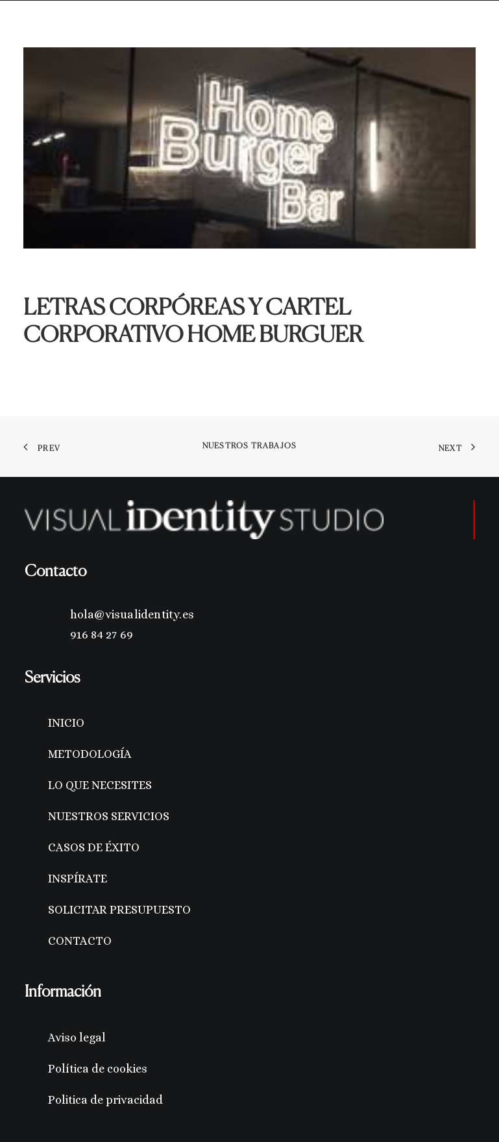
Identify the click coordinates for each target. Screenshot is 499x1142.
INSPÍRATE (77, 878)
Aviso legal (77, 1037)
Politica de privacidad (105, 1099)
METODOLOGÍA (90, 753)
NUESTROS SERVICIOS (108, 816)
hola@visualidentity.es (132, 614)
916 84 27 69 (101, 634)
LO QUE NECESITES (100, 785)
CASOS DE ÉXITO (94, 847)
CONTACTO (80, 940)
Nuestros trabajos (249, 446)
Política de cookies (97, 1068)
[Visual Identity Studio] (54, 31)
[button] (469, 31)
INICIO (66, 722)
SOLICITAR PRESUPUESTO (119, 909)
